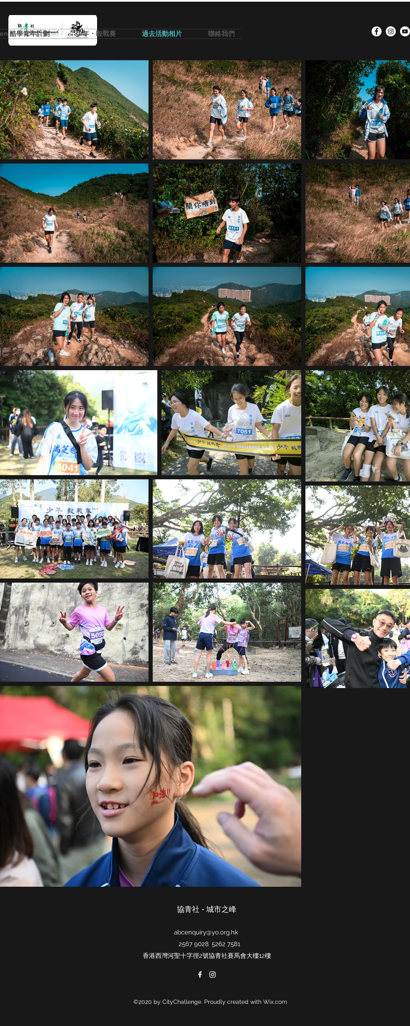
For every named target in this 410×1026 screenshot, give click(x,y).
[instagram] (391, 31)
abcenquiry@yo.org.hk (206, 932)
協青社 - (191, 909)
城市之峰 (222, 909)
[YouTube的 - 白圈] (405, 31)
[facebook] (377, 31)
